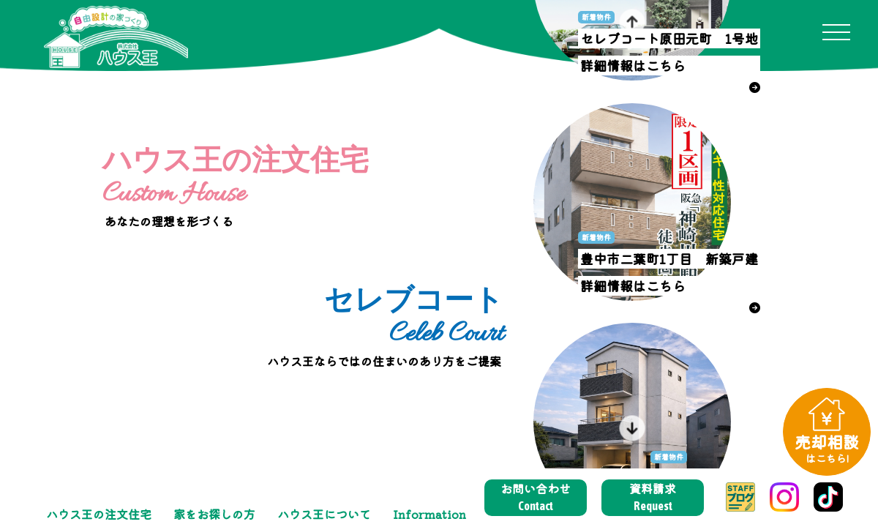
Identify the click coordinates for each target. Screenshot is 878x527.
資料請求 (652, 497)
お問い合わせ (535, 497)
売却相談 (827, 448)
